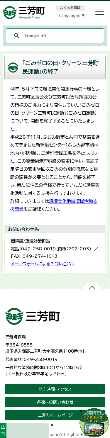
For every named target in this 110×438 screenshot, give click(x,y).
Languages (69, 16)
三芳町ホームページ (55, 415)
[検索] (54, 35)
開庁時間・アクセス (55, 389)
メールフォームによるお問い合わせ (43, 264)
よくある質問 (70, 7)
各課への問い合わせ (55, 402)
